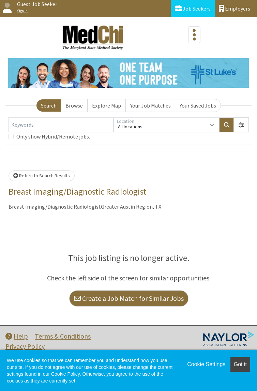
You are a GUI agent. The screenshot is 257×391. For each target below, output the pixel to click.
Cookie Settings (206, 364)
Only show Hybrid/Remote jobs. (53, 136)
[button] (241, 124)
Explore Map (106, 105)
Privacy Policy (25, 346)
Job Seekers (193, 8)
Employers (234, 8)
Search (49, 105)
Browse (74, 105)
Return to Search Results (41, 176)
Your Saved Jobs (198, 105)
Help (16, 336)
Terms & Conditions (63, 336)
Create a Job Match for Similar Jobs (129, 298)
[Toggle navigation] (194, 34)
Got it (240, 364)
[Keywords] (61, 124)
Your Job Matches (150, 105)
